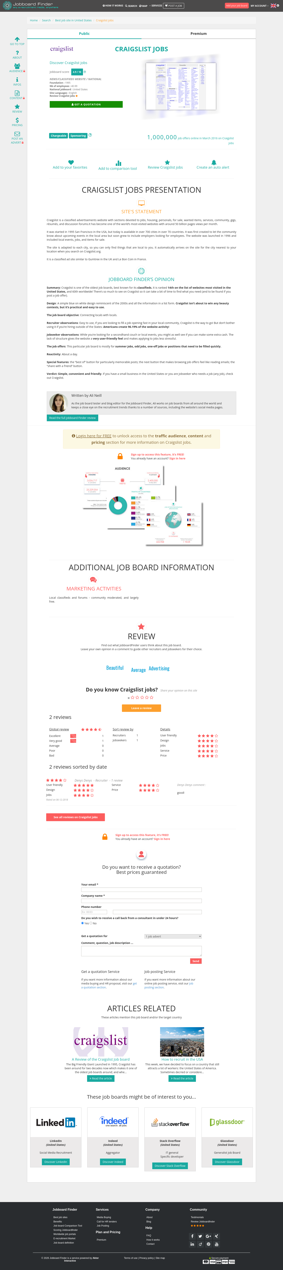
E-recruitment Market (64, 1238)
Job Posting (103, 1225)
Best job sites (60, 1217)
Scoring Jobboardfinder (65, 1230)
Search (131, 6)
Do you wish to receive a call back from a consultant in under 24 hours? (129, 934)
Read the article (101, 1094)
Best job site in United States (73, 20)
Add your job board (236, 5)
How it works (113, 5)
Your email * (89, 900)
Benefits (57, 1221)
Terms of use (130, 1258)
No (93, 939)
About (17, 55)
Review (17, 109)
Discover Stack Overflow (170, 1166)
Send (196, 977)
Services (155, 5)
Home (34, 20)
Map (143, 6)
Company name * (93, 911)
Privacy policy (146, 1258)
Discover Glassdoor (227, 1162)
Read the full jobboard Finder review (72, 418)
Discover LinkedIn (55, 1162)
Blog (148, 1221)
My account (260, 5)
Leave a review (141, 724)
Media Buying (104, 1217)
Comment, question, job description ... (107, 958)
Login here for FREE (94, 451)
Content (16, 96)
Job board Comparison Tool (67, 1225)
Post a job (173, 5)
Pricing (17, 123)
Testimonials (197, 1217)
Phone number (91, 922)
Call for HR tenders (107, 1221)
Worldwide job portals (64, 1234)
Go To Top (17, 42)
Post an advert (17, 138)
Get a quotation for (94, 952)
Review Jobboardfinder (203, 1223)
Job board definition (63, 1242)
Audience (16, 69)
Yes (85, 939)
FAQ (148, 1235)
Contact (150, 1244)
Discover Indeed (113, 1162)
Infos (17, 82)
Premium (101, 1239)
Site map (160, 1258)
